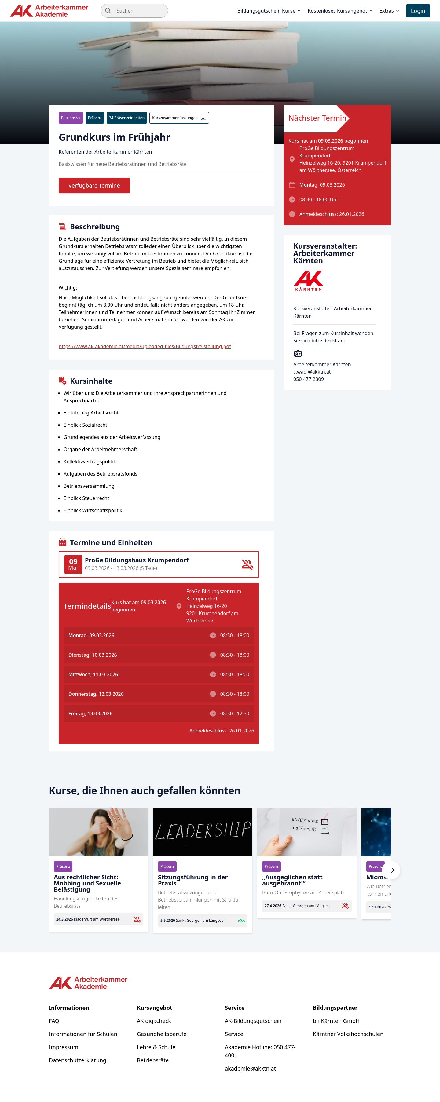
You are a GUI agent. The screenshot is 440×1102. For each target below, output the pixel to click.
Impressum (63, 1047)
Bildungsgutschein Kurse (269, 10)
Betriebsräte (153, 1060)
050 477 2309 (308, 379)
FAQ (54, 1020)
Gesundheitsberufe (161, 1034)
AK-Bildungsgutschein (253, 1020)
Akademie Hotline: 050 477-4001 (260, 1051)
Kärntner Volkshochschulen (348, 1034)
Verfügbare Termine (94, 185)
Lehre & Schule (156, 1047)
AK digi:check (154, 1020)
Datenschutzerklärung (77, 1060)
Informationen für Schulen (83, 1034)
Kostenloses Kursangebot (340, 10)
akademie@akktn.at (250, 1068)
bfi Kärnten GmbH (336, 1020)
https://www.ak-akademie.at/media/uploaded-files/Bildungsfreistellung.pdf (145, 346)
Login (418, 10)
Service (234, 1034)
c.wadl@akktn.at (312, 371)
